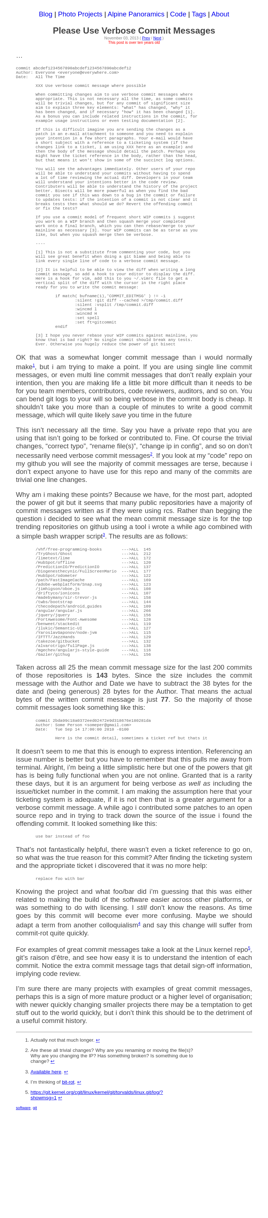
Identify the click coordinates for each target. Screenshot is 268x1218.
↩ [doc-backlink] (98, 1145)
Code (178, 14)
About (220, 14)
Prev (146, 38)
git (35, 1213)
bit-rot (68, 1187)
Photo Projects (80, 14)
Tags (199, 14)
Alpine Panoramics (136, 14)
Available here (46, 1177)
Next (157, 38)
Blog (45, 14)
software (23, 1213)
